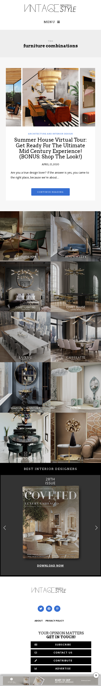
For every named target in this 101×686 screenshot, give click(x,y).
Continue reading (50, 192)
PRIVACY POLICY (55, 621)
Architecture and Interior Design (50, 133)
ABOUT (39, 621)
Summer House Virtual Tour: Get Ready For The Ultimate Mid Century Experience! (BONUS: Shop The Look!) (50, 148)
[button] (96, 528)
